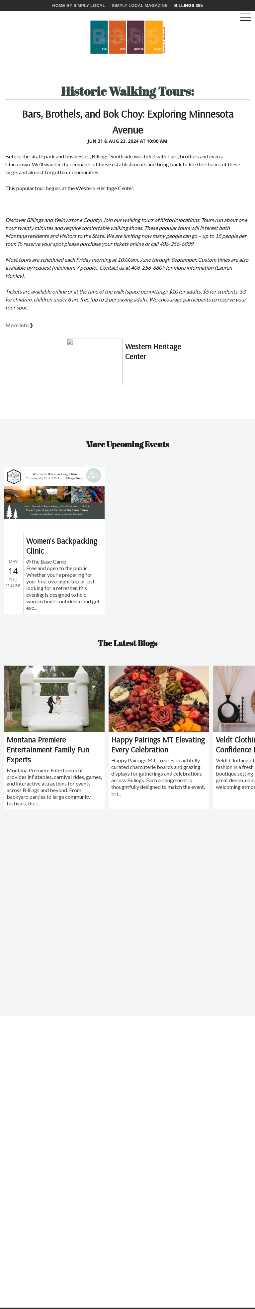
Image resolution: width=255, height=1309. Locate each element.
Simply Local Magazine (140, 5)
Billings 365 (188, 5)
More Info (17, 325)
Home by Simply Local (78, 5)
